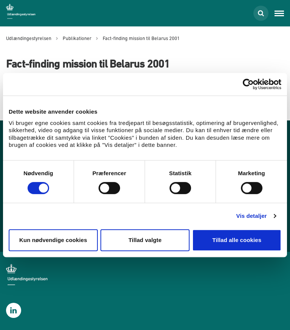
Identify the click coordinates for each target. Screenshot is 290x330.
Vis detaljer (251, 216)
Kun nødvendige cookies (53, 240)
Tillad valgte (145, 240)
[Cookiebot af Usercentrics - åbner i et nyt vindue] (248, 84)
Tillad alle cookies (236, 240)
